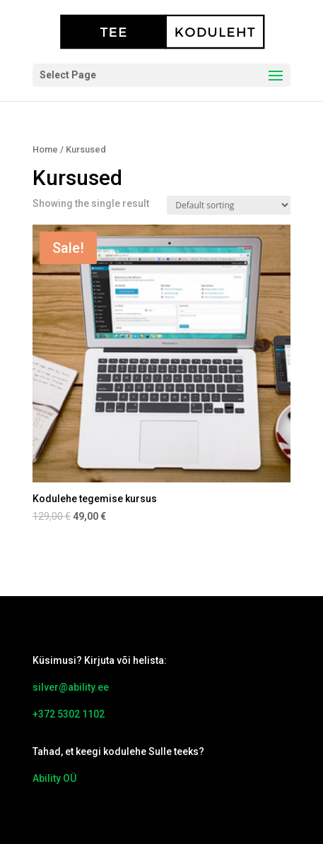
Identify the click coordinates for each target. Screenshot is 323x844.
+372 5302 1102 (69, 714)
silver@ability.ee (71, 687)
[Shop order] (228, 205)
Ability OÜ (54, 778)
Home (45, 149)
